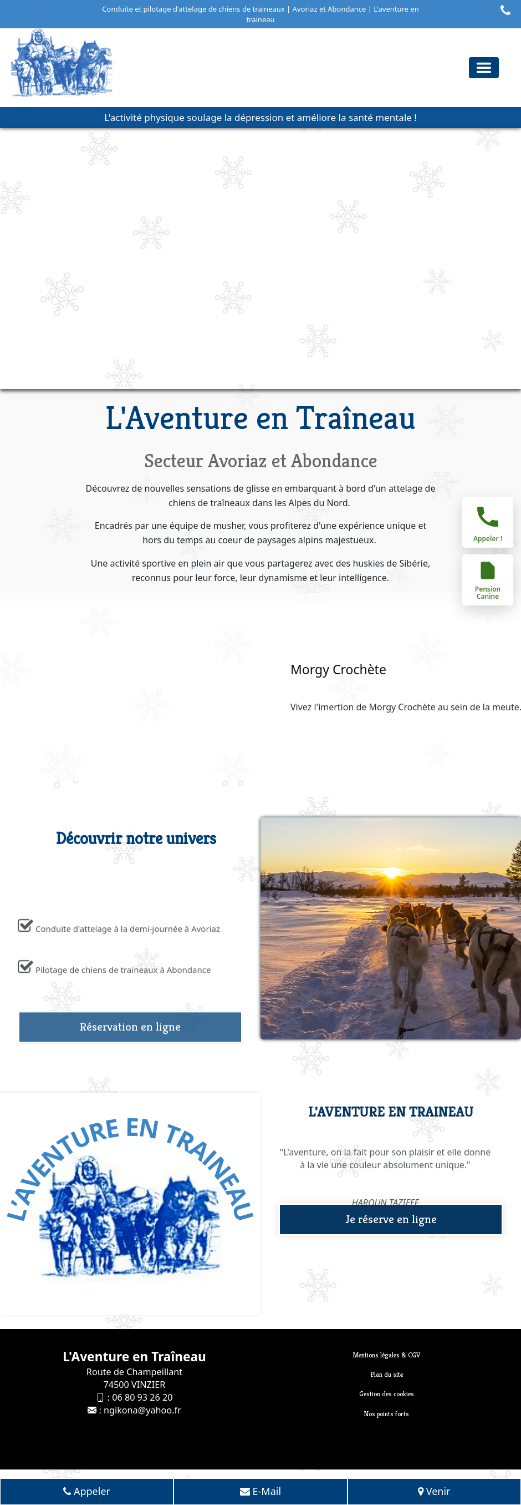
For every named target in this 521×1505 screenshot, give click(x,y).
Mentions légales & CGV (386, 1355)
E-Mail (260, 1492)
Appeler (86, 1492)
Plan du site (387, 1374)
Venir (434, 1492)
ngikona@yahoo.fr (142, 1410)
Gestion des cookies (386, 1394)
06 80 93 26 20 (142, 1397)
